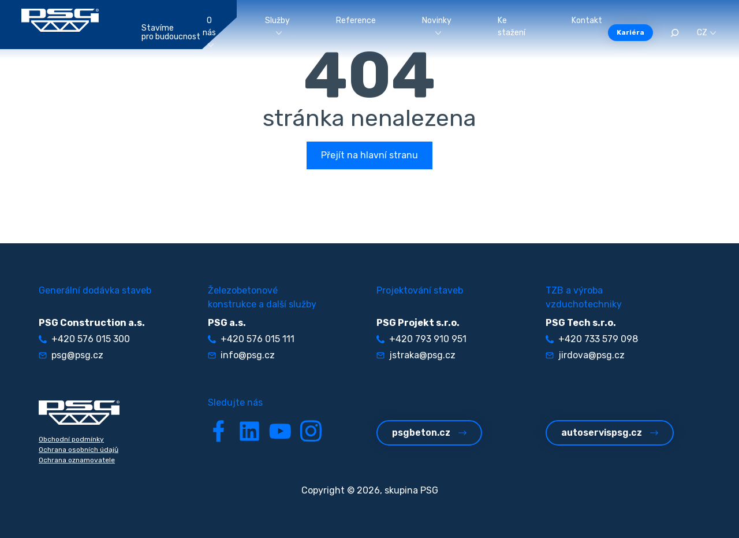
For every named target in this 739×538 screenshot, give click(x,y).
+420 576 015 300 (84, 338)
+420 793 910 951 (421, 338)
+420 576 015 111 (251, 338)
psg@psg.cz (71, 355)
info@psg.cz (241, 355)
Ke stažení (511, 27)
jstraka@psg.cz (416, 355)
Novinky (436, 25)
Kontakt (587, 20)
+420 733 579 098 (592, 338)
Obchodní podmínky (71, 439)
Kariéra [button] (630, 32)
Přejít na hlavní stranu (369, 155)
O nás (209, 31)
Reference (356, 20)
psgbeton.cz (429, 432)
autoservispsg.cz (609, 432)
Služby (277, 25)
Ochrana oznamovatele (77, 460)
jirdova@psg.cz (585, 355)
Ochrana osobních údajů (78, 450)
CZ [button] (706, 33)
